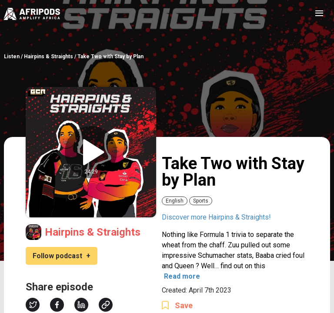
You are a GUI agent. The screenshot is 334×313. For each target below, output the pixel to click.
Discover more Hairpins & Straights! (216, 217)
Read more (182, 276)
